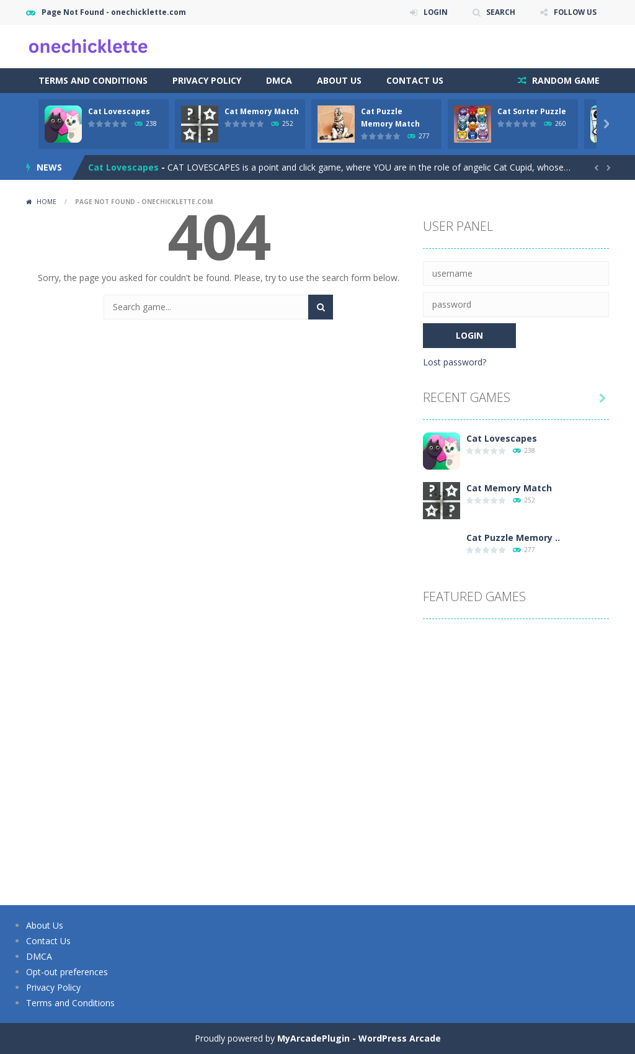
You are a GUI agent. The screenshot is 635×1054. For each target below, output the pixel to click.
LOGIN (432, 12)
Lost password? (454, 362)
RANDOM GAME (565, 80)
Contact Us (414, 80)
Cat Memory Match (261, 111)
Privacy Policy (206, 80)
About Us (339, 80)
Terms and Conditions (93, 80)
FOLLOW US (574, 12)
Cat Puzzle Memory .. (513, 537)
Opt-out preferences (67, 972)
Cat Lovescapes (119, 111)
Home (46, 201)
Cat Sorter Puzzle (531, 111)
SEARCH (498, 12)
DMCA (279, 80)
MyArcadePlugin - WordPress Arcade (359, 1038)
